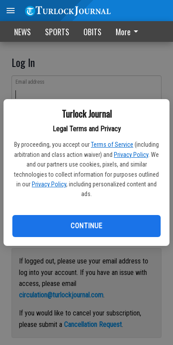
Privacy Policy (131, 154)
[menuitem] (129, 31)
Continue (86, 226)
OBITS (92, 31)
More (128, 31)
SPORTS (57, 31)
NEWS (22, 31)
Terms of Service (112, 144)
